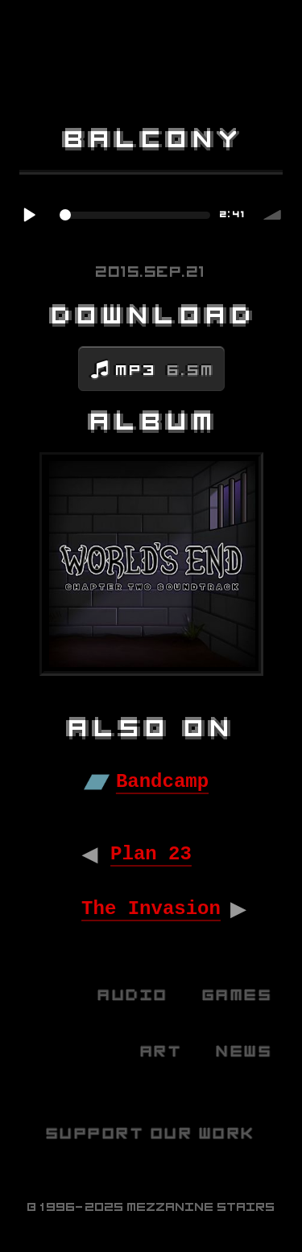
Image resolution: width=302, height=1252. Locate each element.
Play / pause (29, 215)
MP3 (165, 370)
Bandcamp (162, 782)
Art (162, 1051)
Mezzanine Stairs (201, 1207)
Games (238, 995)
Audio (133, 995)
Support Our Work (151, 1133)
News (245, 1051)
